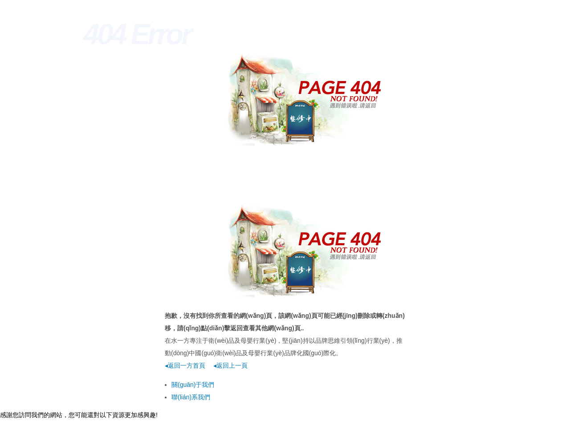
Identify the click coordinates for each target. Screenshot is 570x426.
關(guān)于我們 (192, 384)
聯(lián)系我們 (190, 397)
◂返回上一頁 (230, 365)
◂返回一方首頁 (185, 365)
